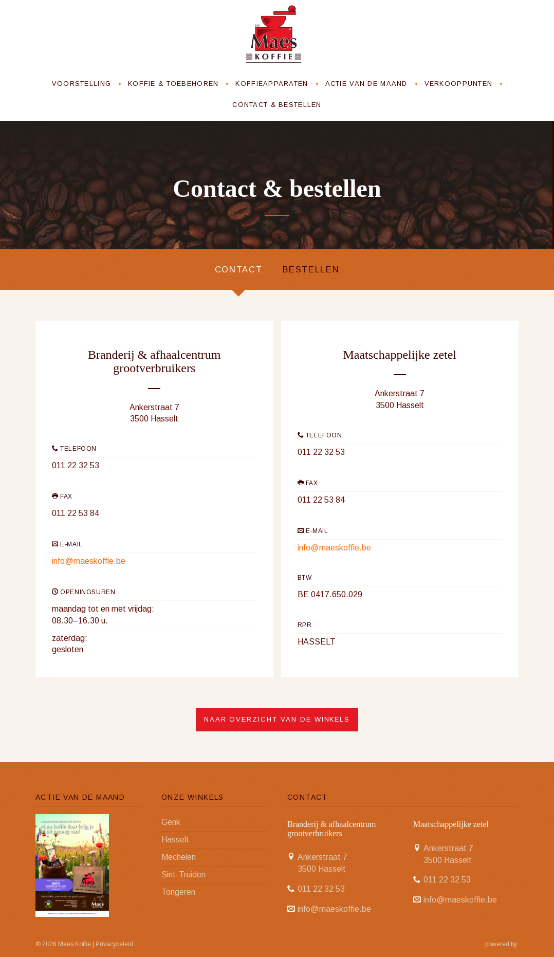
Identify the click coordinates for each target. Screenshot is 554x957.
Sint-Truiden (183, 874)
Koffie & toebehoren (173, 82)
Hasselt (175, 839)
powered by (502, 943)
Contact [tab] (236, 269)
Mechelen (178, 856)
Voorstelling (81, 82)
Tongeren (178, 891)
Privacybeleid (114, 943)
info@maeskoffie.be (88, 561)
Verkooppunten (458, 82)
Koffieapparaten (271, 82)
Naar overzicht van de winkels (277, 719)
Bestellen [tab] (312, 269)
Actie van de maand (366, 82)
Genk (170, 822)
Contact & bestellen (276, 103)
